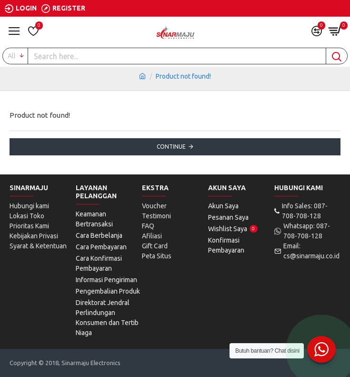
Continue (171, 146)
